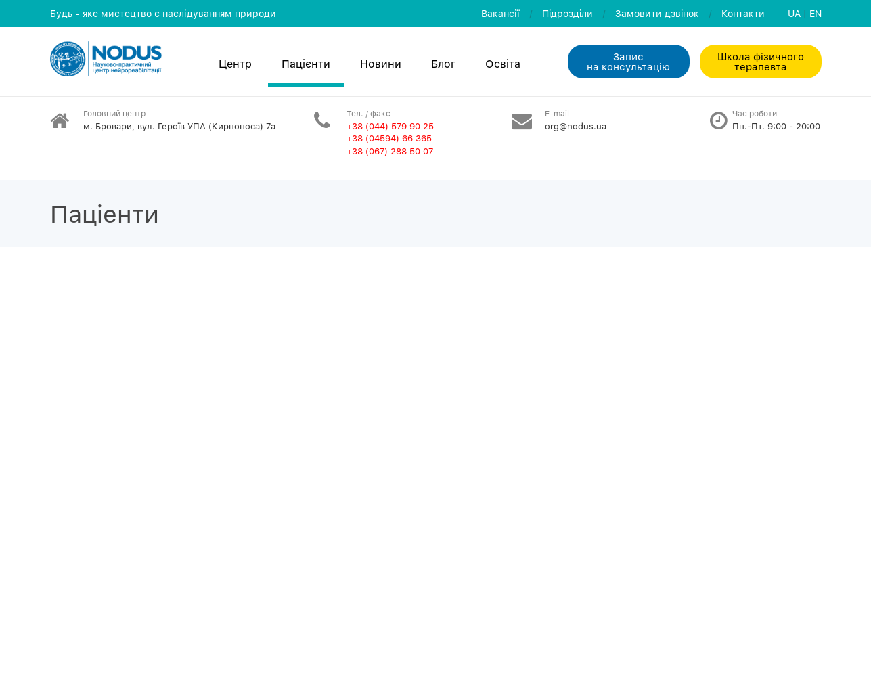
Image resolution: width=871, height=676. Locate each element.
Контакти (743, 13)
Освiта (502, 64)
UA (794, 13)
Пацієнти (306, 64)
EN (815, 13)
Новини (380, 64)
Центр (235, 64)
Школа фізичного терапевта (760, 61)
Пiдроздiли (567, 13)
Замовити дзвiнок (657, 13)
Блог (443, 64)
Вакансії (500, 13)
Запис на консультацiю (628, 61)
